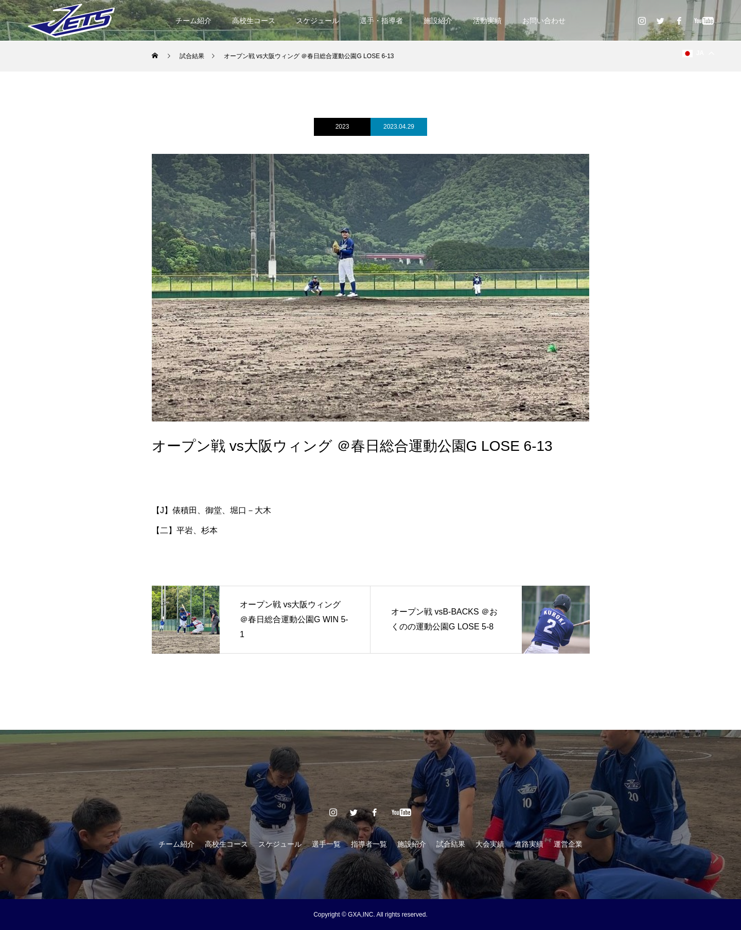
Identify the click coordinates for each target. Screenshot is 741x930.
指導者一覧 (369, 844)
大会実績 (489, 844)
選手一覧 (326, 844)
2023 (342, 126)
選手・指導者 (381, 20)
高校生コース (253, 20)
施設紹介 (438, 20)
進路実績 (529, 844)
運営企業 (568, 844)
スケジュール (317, 20)
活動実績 (487, 20)
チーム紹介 (193, 20)
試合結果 (450, 844)
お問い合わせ (544, 20)
